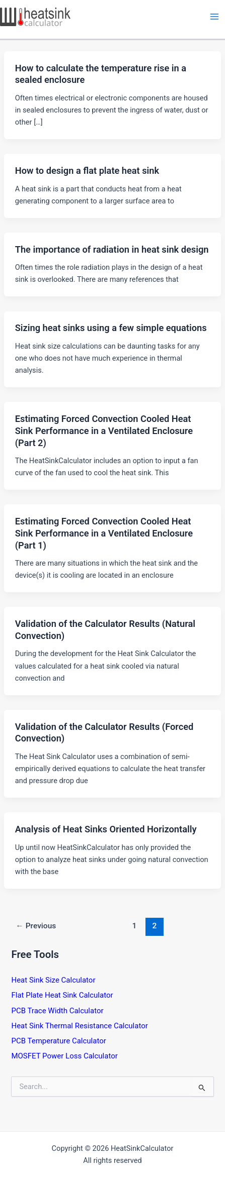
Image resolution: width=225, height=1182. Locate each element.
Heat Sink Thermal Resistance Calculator (79, 1025)
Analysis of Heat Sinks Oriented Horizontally (106, 829)
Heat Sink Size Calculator (53, 980)
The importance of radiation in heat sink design (112, 249)
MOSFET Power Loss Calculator (64, 1055)
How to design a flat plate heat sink (87, 170)
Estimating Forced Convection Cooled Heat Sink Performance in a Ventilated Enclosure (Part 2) (104, 430)
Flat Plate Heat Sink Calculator (62, 995)
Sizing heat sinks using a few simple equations (111, 328)
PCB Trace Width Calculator (57, 1010)
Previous (36, 925)
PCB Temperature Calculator (58, 1040)
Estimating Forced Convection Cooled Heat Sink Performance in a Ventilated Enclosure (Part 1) (104, 533)
